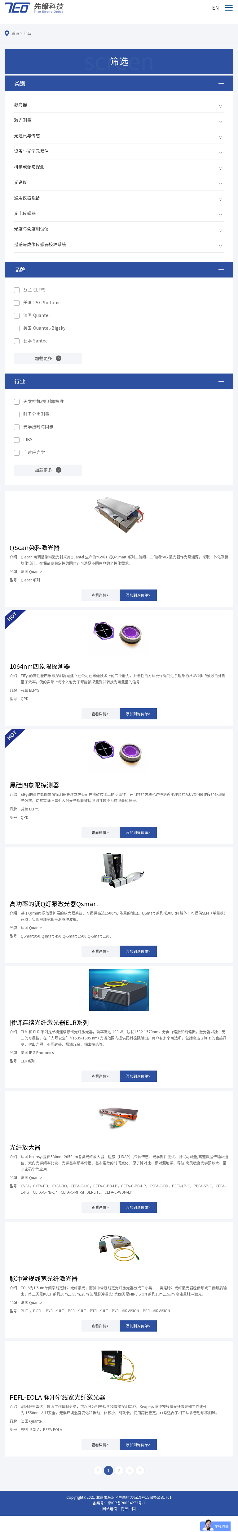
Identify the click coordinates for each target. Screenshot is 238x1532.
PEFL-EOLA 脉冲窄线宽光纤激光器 (57, 1397)
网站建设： (111, 1509)
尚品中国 (128, 1509)
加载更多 (43, 358)
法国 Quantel (36, 315)
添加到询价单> (138, 595)
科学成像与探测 (29, 167)
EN (215, 7)
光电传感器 (25, 213)
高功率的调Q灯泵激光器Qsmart (54, 904)
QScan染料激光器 (35, 547)
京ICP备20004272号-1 (126, 1503)
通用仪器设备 (27, 198)
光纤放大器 (25, 1147)
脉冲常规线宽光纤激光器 (44, 1278)
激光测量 (22, 120)
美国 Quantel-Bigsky (44, 328)
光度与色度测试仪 (31, 229)
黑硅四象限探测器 (34, 785)
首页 (15, 33)
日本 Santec (35, 341)
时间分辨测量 (36, 414)
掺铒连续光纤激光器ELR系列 (49, 1022)
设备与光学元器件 (31, 151)
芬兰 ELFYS (34, 290)
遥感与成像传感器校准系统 (40, 244)
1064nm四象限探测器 (40, 666)
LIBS (28, 440)
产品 (27, 33)
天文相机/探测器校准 (43, 401)
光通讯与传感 (27, 136)
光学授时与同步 (38, 427)
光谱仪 (20, 182)
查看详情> (100, 595)
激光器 (20, 105)
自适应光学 (34, 452)
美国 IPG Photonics (43, 302)
